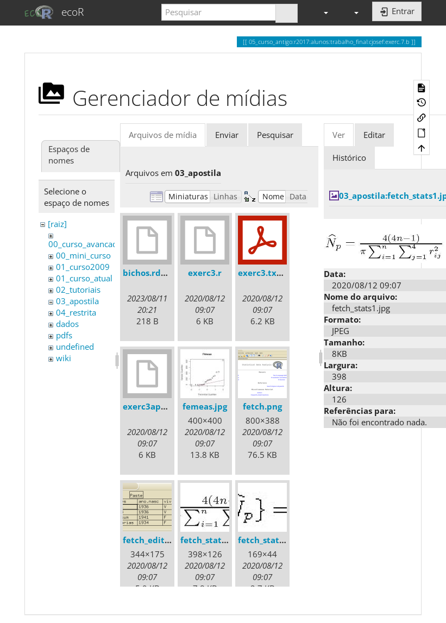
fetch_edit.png (152, 539)
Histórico (349, 157)
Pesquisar (275, 134)
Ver (338, 134)
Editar (374, 134)
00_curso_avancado (85, 243)
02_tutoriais (78, 289)
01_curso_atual (84, 278)
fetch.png (262, 406)
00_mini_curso (83, 255)
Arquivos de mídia (163, 134)
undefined (75, 346)
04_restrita (76, 312)
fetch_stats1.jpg (212, 539)
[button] (321, 12)
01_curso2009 (83, 266)
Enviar (226, 134)
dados (67, 323)
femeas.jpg (205, 406)
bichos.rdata (148, 272)
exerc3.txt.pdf (267, 272)
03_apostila (77, 300)
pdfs (64, 335)
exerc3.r (205, 272)
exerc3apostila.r (156, 406)
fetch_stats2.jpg (270, 539)
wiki (63, 358)
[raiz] (57, 223)
